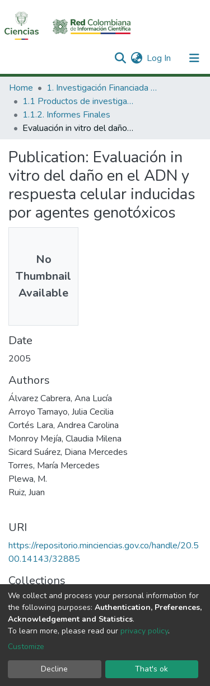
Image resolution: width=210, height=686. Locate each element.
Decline (54, 669)
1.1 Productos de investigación (78, 101)
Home (21, 88)
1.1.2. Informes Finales (66, 115)
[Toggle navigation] (194, 58)
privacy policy (144, 631)
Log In (159, 58)
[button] (136, 58)
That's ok (151, 669)
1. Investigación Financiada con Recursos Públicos (102, 88)
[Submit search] (120, 58)
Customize (26, 646)
